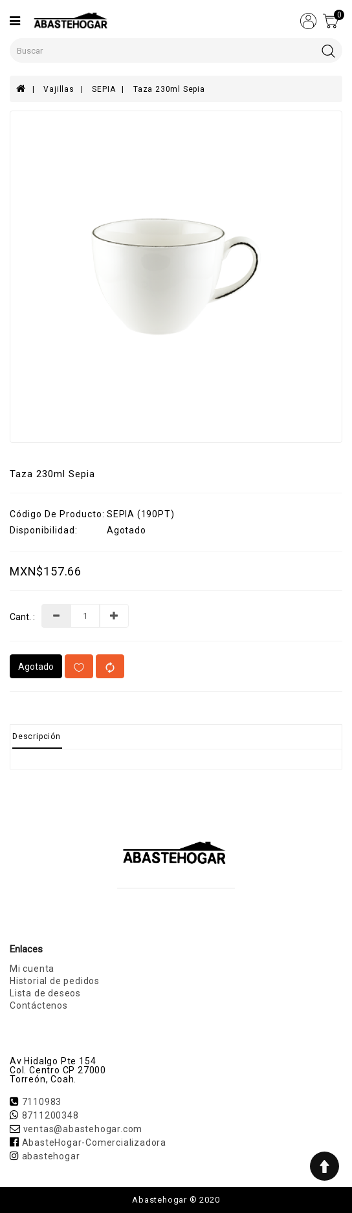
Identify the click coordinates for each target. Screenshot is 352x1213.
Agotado (36, 666)
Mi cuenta (32, 968)
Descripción (36, 736)
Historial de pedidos (55, 981)
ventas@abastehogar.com (83, 1129)
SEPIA (103, 89)
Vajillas (58, 89)
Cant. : (22, 617)
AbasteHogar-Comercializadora (94, 1142)
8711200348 (50, 1115)
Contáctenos (39, 1005)
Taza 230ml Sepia (169, 89)
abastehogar (51, 1156)
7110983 (42, 1102)
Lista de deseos (45, 993)
